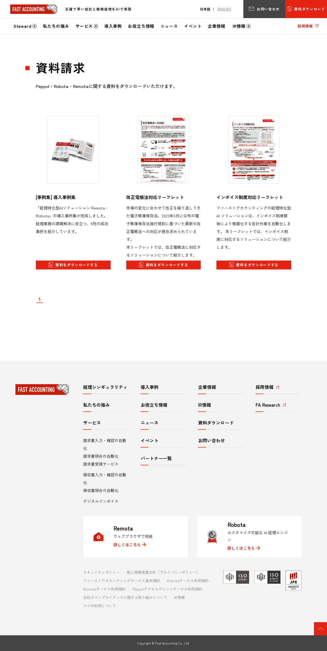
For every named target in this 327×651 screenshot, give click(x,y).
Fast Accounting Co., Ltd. (172, 643)
